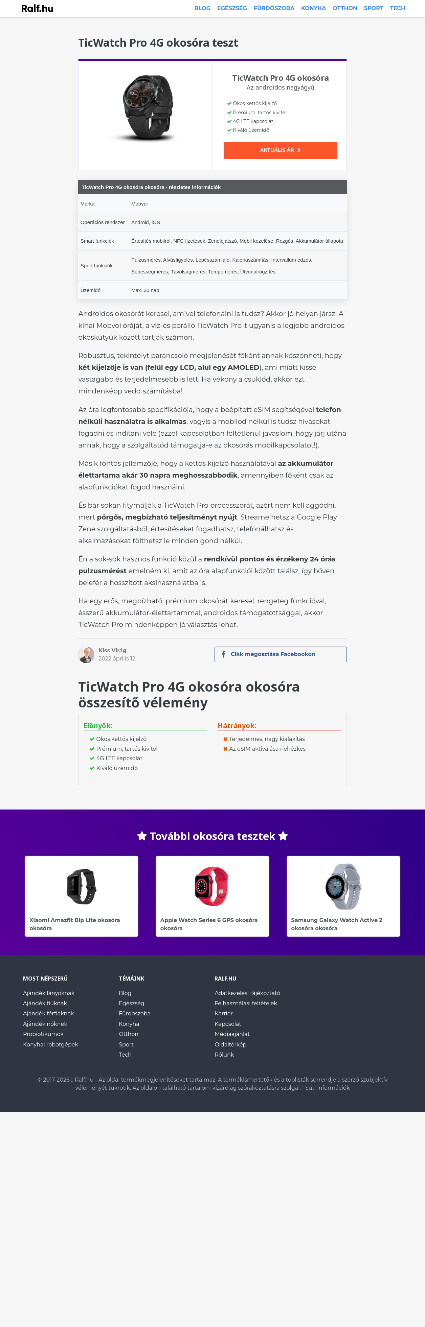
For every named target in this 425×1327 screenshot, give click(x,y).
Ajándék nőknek (45, 1024)
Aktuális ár (280, 150)
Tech (397, 8)
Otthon (345, 8)
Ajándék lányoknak (48, 993)
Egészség (232, 8)
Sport (373, 8)
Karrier (224, 1014)
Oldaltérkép (230, 1044)
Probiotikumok (43, 1034)
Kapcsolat (228, 1024)
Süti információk (327, 1088)
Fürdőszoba (274, 8)
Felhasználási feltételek (246, 1003)
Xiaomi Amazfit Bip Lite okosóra (81, 886)
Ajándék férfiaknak (48, 1014)
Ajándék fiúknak (45, 1003)
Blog (202, 8)
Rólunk (224, 1055)
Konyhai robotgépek (50, 1044)
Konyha (313, 8)
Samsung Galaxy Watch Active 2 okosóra (343, 886)
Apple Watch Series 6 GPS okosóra (212, 886)
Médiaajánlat (232, 1034)
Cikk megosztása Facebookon (268, 654)
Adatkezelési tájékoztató (247, 993)
